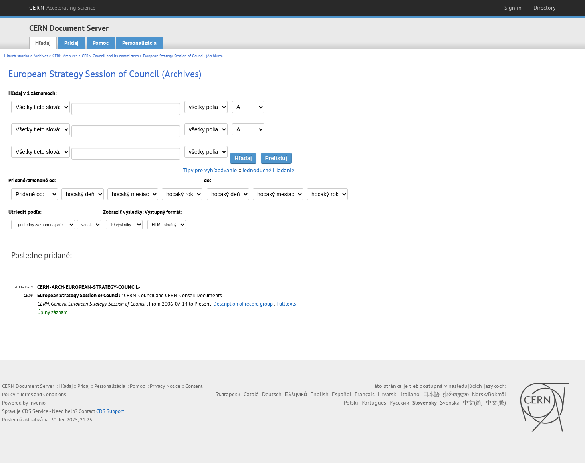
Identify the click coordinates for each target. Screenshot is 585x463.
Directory (544, 7)
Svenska (450, 402)
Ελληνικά (296, 394)
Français (365, 394)
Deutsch (272, 394)
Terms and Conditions (43, 394)
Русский (399, 402)
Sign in (513, 7)
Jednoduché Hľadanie (268, 170)
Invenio (37, 402)
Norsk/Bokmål (489, 394)
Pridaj (71, 42)
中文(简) (473, 402)
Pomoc (101, 42)
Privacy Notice (165, 386)
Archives (41, 55)
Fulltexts (286, 303)
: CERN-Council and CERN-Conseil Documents (129, 295)
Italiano (410, 394)
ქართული (456, 394)
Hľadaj (43, 42)
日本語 (431, 394)
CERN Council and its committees (110, 55)
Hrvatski (388, 394)
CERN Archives (64, 55)
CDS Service (35, 411)
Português (373, 402)
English (319, 394)
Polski (351, 402)
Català (251, 394)
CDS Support (110, 411)
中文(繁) (496, 402)
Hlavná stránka (16, 55)
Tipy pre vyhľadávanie (210, 170)
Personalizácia (139, 42)
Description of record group (243, 303)
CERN (62, 7)
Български (227, 394)
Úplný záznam (52, 312)
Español (341, 394)
